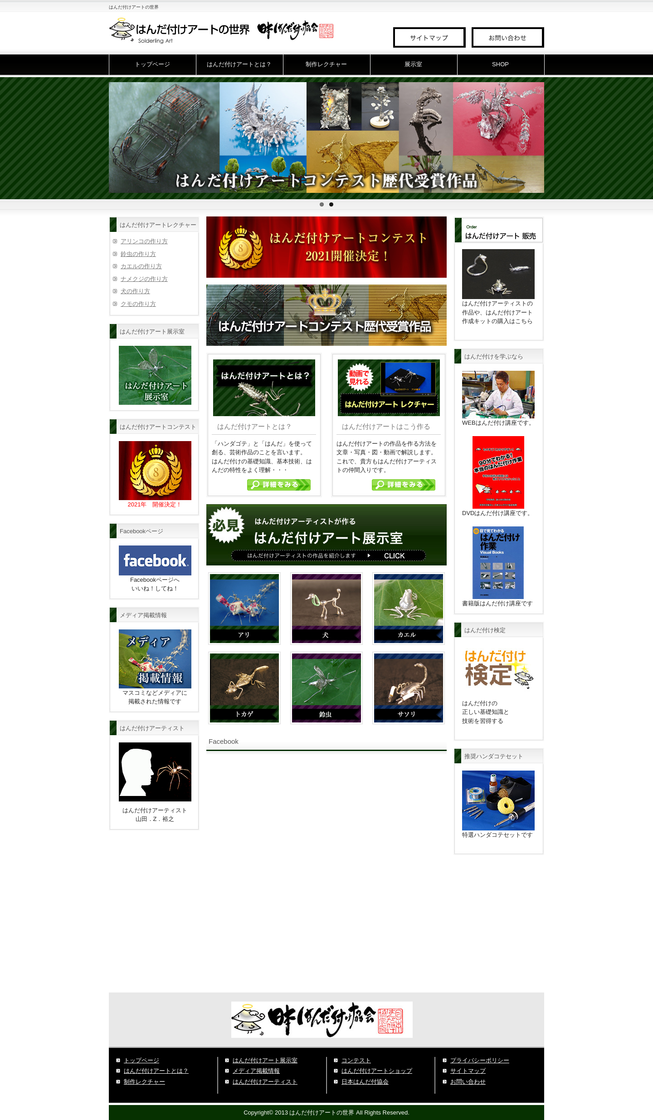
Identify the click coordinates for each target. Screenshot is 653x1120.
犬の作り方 (135, 291)
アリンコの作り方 (144, 241)
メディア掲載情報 (256, 1070)
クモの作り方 (138, 303)
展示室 (413, 64)
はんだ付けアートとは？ (239, 64)
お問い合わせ (468, 1081)
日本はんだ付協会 (365, 1081)
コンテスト (356, 1060)
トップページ (152, 64)
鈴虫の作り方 (138, 254)
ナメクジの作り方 (144, 278)
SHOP (500, 64)
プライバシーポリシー (479, 1060)
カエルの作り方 (141, 266)
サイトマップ (468, 1070)
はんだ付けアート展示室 (265, 1060)
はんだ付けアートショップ (376, 1070)
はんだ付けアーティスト (265, 1081)
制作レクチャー (326, 64)
